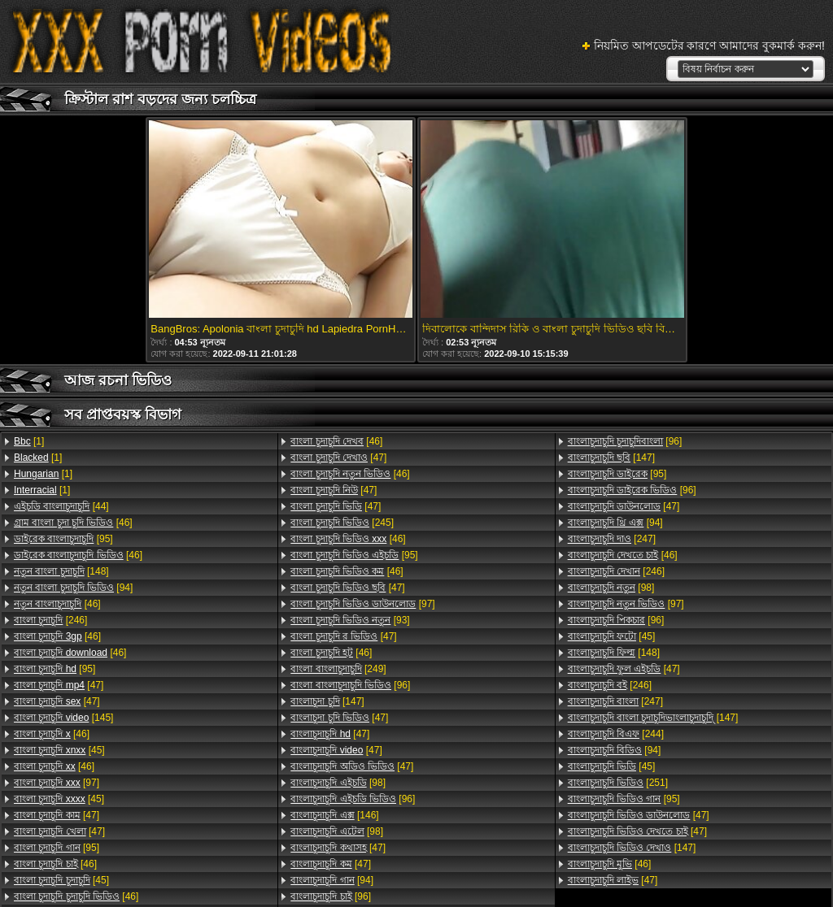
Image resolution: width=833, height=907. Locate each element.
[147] (327, 701)
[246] (50, 620)
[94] (73, 587)
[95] (63, 539)
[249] (338, 669)
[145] (63, 717)
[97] (56, 782)
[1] (29, 441)
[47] (58, 685)
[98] (338, 782)
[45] (59, 750)
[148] (61, 571)
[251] (618, 782)
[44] (61, 506)
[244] (616, 734)
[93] (349, 620)
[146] (334, 815)
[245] (342, 522)
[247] (612, 539)
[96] (350, 685)
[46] (73, 522)
